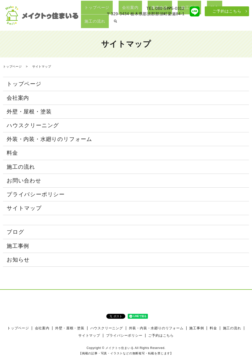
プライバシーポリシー (36, 194)
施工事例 (190, 23)
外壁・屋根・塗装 (29, 112)
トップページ (113, 23)
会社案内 (139, 23)
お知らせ (18, 260)
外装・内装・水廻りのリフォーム (49, 139)
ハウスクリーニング (33, 125)
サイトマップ (24, 208)
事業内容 (162, 23)
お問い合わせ (24, 181)
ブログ (15, 232)
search (245, 24)
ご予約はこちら (226, 11)
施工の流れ (228, 23)
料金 (208, 23)
